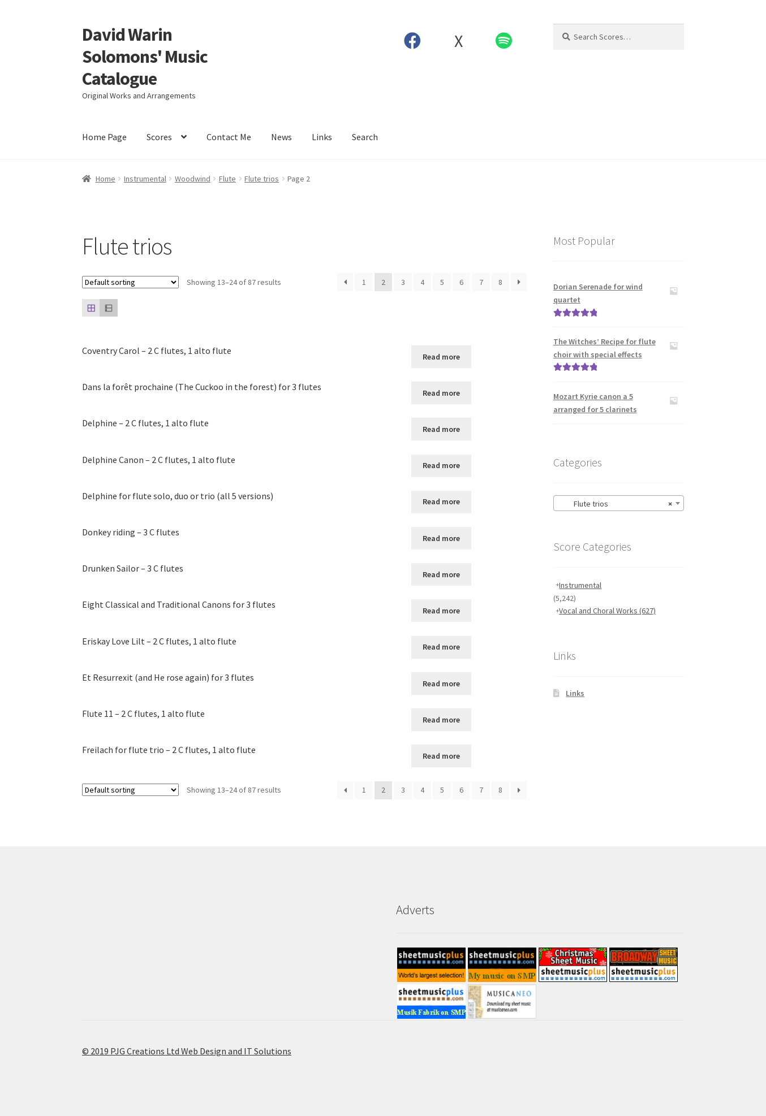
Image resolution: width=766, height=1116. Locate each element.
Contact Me (228, 136)
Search (365, 136)
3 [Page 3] (403, 282)
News (281, 136)
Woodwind (192, 179)
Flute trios (261, 179)
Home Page (104, 136)
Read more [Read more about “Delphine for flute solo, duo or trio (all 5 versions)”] (441, 501)
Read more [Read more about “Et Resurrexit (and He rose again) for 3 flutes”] (441, 683)
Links (322, 136)
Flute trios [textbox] (615, 504)
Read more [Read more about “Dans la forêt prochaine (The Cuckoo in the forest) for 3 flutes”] (441, 393)
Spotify (504, 41)
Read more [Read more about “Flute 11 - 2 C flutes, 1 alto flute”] (441, 720)
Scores (159, 136)
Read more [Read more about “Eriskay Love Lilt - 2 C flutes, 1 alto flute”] (441, 647)
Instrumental (145, 179)
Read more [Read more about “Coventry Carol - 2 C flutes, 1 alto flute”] (441, 357)
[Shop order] (130, 282)
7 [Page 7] (481, 282)
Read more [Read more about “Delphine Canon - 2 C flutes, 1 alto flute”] (441, 465)
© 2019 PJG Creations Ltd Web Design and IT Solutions (186, 1051)
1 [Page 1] (364, 282)
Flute (227, 179)
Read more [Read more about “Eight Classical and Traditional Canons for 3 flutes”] (441, 610)
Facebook (412, 41)
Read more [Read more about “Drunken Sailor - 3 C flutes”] (441, 574)
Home (105, 179)
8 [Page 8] (500, 282)
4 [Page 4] (422, 282)
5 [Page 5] (442, 282)
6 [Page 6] (461, 282)
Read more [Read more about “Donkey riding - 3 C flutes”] (441, 538)
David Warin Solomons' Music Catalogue (145, 56)
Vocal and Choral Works (607, 610)
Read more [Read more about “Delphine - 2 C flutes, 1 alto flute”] (441, 429)
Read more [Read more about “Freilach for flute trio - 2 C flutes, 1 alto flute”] (441, 756)
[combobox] (618, 503)
